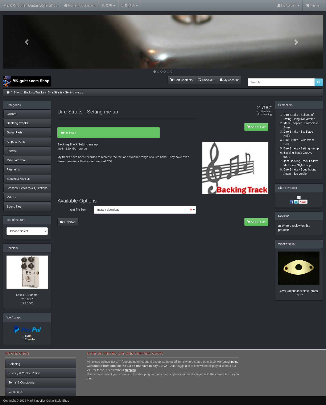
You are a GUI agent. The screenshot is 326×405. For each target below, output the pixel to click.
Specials (12, 248)
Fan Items (13, 169)
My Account (229, 80)
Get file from (78, 209)
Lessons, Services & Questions (27, 188)
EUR (108, 5)
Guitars (11, 114)
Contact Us (16, 391)
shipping (267, 114)
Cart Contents (181, 80)
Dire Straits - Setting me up (65, 92)
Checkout (206, 80)
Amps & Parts (16, 141)
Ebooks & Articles (18, 178)
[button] (27, 42)
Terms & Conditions (21, 382)
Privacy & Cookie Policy (24, 373)
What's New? (286, 244)
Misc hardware (16, 160)
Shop (17, 92)
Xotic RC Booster (27, 295)
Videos (11, 197)
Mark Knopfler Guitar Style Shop (30, 5)
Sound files (14, 206)
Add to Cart (256, 127)
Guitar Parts (14, 132)
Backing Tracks (34, 92)
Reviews (67, 222)
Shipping (14, 364)
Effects (11, 151)
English (129, 5)
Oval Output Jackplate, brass (299, 291)
